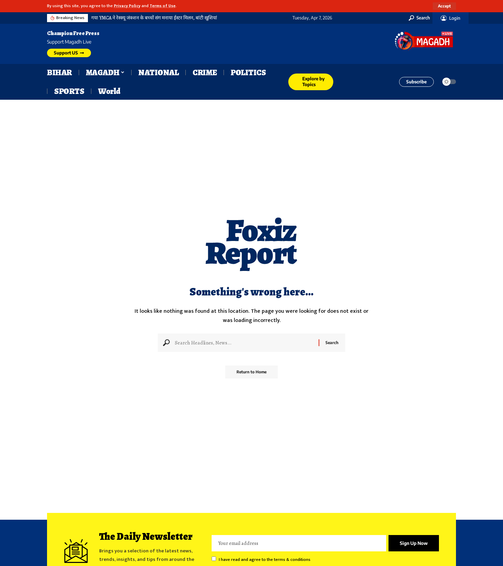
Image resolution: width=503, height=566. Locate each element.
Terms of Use (166, 6)
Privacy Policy (128, 6)
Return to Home (251, 374)
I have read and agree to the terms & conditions (264, 560)
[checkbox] (214, 559)
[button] (444, 6)
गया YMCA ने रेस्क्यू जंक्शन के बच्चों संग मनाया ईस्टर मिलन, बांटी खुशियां (154, 18)
